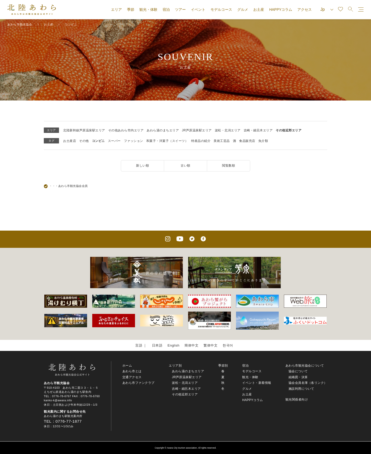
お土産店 (69, 141)
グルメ (242, 9)
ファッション (133, 141)
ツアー (180, 9)
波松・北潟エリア (228, 130)
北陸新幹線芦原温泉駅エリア (84, 130)
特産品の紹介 (200, 141)
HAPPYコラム (280, 9)
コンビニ (98, 141)
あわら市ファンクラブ (138, 383)
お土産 (258, 9)
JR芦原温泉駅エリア (197, 130)
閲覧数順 (228, 165)
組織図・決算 (298, 377)
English (173, 345)
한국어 (228, 345)
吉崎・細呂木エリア (258, 130)
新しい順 (142, 165)
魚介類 (263, 141)
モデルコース (221, 9)
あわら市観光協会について (304, 365)
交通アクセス (132, 377)
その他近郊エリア (288, 130)
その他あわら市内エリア (126, 130)
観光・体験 (148, 9)
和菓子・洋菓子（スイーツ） (167, 141)
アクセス (304, 9)
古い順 (185, 165)
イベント (198, 9)
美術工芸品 (222, 141)
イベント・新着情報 (256, 383)
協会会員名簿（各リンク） (308, 383)
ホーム (127, 365)
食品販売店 (247, 141)
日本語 (157, 345)
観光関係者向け (296, 399)
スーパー (114, 141)
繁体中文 (210, 345)
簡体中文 (191, 345)
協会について (298, 371)
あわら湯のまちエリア (163, 130)
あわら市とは (132, 371)
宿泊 (166, 9)
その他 (84, 141)
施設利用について (301, 389)
